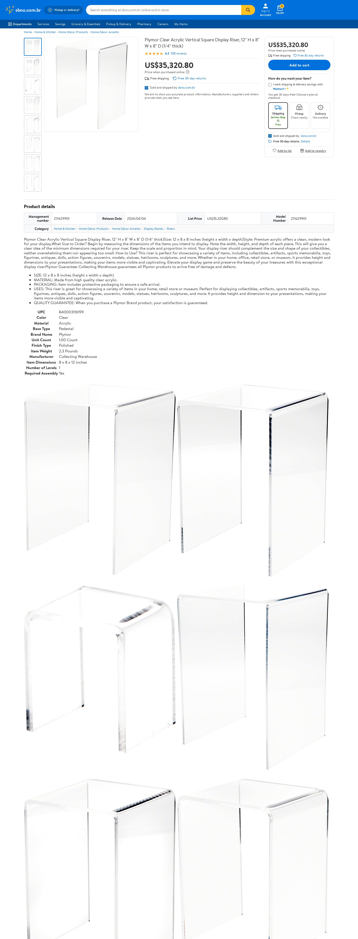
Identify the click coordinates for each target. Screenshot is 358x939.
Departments (20, 24)
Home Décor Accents (105, 32)
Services (43, 24)
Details (305, 141)
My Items (180, 24)
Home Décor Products (73, 32)
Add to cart (299, 65)
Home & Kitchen (45, 32)
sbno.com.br (186, 87)
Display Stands (153, 228)
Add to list (282, 150)
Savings (60, 24)
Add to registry (313, 150)
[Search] (248, 10)
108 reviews (179, 53)
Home (28, 32)
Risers (171, 228)
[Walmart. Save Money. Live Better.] (23, 9)
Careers (162, 24)
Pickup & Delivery (118, 24)
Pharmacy (144, 24)
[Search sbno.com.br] (163, 10)
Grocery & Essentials (85, 24)
